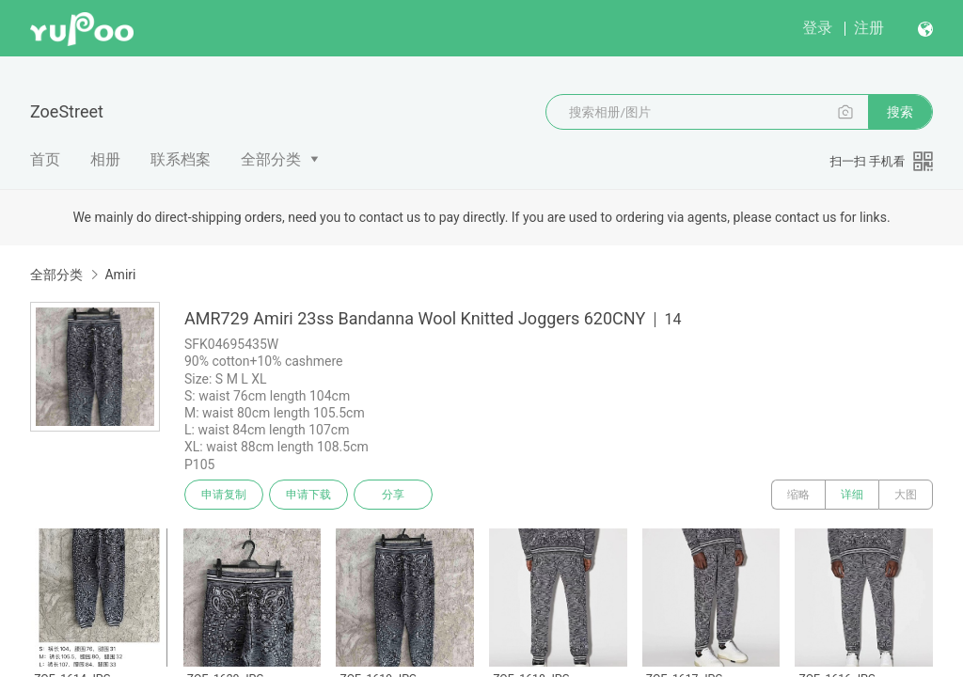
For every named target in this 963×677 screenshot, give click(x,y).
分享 (393, 494)
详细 (852, 494)
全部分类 (271, 159)
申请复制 (223, 494)
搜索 (900, 111)
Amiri (119, 274)
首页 (45, 159)
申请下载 (308, 494)
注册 (869, 28)
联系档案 (180, 159)
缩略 (798, 494)
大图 (905, 494)
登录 (817, 28)
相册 (105, 159)
